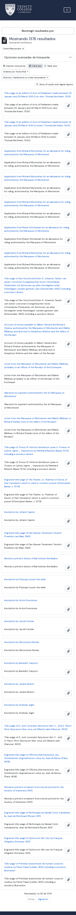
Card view (35, 66)
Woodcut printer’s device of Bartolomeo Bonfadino (31, 558)
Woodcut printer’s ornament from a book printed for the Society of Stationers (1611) (34, 789)
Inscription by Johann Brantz (19, 683)
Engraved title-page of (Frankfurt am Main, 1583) (33, 534)
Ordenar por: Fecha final (14, 71)
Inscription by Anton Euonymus (20, 600)
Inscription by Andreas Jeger (19, 704)
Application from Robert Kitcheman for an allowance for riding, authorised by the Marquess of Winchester (37, 229)
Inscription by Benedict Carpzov (21, 663)
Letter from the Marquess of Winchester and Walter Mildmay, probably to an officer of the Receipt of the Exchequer (36, 365)
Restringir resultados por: (38, 31)
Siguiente (43, 899)
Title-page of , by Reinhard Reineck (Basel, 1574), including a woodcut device (37, 451)
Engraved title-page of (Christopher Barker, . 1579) (37, 483)
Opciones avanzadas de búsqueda (27, 57)
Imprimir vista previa (14, 66)
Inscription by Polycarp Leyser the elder (25, 579)
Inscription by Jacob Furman (19, 621)
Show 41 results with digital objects (54, 84)
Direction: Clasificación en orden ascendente (24, 77)
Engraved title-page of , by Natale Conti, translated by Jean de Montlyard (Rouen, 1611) (37, 814)
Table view (50, 66)
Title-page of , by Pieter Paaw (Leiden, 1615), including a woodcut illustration (35, 867)
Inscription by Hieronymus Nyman (21, 642)
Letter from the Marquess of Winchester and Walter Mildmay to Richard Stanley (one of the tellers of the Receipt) (37, 420)
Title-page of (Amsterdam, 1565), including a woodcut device (37, 285)
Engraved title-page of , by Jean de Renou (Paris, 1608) (36, 758)
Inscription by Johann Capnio (19, 512)
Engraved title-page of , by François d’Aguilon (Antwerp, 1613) (33, 840)
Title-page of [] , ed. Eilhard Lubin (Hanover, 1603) (37, 727)
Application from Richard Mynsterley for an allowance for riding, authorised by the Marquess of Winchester (37, 152)
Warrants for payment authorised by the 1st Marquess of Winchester (34, 394)
